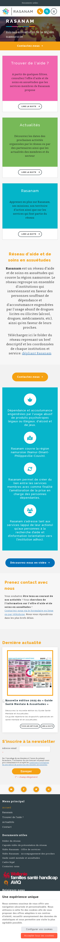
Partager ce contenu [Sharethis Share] (48, 789)
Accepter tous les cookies (39, 935)
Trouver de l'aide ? (13, 817)
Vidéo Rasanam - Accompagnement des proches (28, 854)
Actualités (8, 822)
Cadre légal (8, 862)
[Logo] (17, 11)
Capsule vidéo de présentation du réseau (24, 845)
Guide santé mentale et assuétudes (21, 858)
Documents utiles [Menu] (14, 835)
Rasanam (7, 812)
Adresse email (9, 750)
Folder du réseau (11, 841)
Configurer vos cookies (39, 929)
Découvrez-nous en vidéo (30, 563)
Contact (7, 827)
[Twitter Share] (36, 789)
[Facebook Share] (24, 789)
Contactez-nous (30, 46)
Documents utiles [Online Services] (30, 3)
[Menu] (54, 11)
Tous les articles (30, 726)
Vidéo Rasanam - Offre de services (21, 849)
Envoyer (26, 771)
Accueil (6, 807)
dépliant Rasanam (36, 353)
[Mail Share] (11, 789)
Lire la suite (29, 106)
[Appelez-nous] (40, 11)
